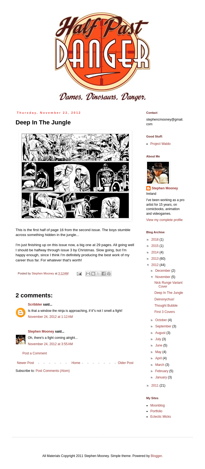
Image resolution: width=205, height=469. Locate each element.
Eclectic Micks (160, 417)
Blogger (156, 456)
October (161, 320)
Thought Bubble (166, 305)
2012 (155, 265)
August (160, 333)
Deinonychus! (164, 299)
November (163, 277)
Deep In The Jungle (168, 293)
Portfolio (156, 411)
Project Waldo (160, 144)
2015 (155, 246)
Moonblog (157, 405)
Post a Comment (34, 353)
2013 (155, 259)
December (163, 271)
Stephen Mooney (41, 331)
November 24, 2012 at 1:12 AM (50, 317)
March (160, 365)
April (159, 358)
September (163, 326)
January (161, 377)
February (162, 371)
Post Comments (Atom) (53, 371)
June (159, 345)
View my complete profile (164, 220)
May (158, 352)
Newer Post (25, 363)
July (158, 339)
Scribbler (35, 304)
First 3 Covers (164, 312)
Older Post (125, 363)
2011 (155, 385)
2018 (155, 239)
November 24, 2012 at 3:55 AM (50, 344)
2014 (155, 252)
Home (76, 363)
